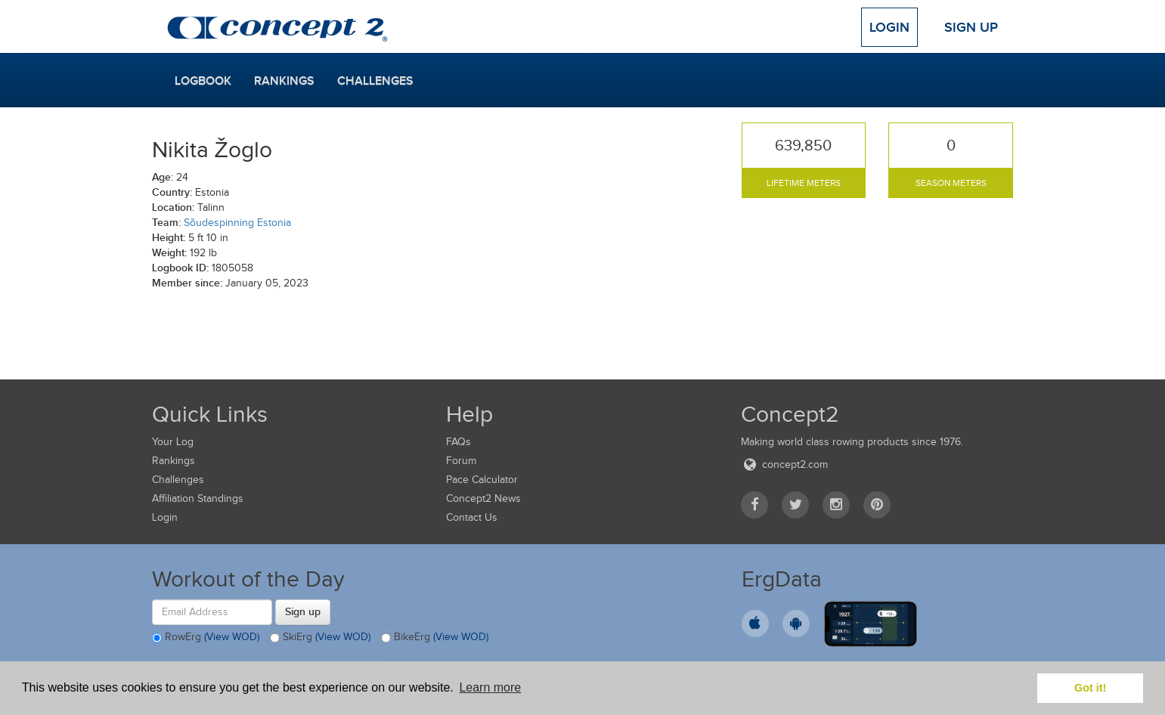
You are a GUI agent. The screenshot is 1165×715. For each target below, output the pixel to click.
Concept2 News (483, 498)
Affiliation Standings (197, 498)
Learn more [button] (490, 687)
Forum (461, 460)
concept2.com (784, 464)
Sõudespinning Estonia (237, 222)
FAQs (458, 441)
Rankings (284, 81)
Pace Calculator (482, 479)
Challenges (375, 81)
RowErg (205, 638)
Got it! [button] (1090, 688)
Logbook (203, 81)
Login (889, 27)
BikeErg (434, 638)
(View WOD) (231, 636)
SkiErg (320, 638)
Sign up (303, 611)
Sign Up (971, 27)
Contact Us (471, 517)
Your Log (173, 441)
